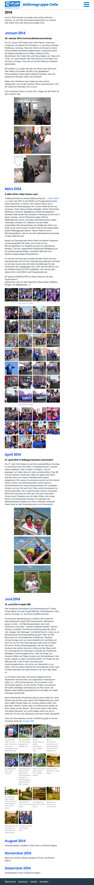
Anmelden (44, 881)
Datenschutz (10, 881)
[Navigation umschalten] (86, 4)
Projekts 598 (28, 721)
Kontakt (33, 881)
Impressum (23, 881)
